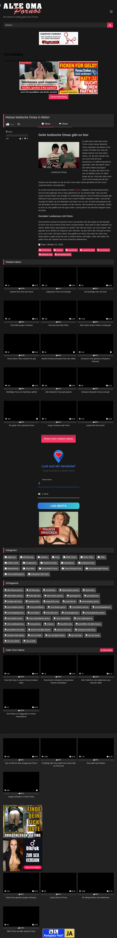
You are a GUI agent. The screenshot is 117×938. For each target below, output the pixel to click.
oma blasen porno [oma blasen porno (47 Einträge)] (57, 607)
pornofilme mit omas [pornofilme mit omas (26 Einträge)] (15, 630)
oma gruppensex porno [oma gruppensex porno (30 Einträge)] (94, 613)
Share (63, 124)
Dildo (103, 557)
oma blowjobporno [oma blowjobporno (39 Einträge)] (102, 607)
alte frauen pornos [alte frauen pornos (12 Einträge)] (14, 590)
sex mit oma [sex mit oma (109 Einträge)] (76, 635)
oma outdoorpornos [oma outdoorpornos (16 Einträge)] (15, 624)
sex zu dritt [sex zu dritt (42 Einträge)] (30, 641)
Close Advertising (58, 96)
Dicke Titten (88, 557)
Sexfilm (78, 190)
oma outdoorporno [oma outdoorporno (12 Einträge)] (84, 618)
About (46, 124)
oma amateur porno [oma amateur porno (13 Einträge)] (90, 601)
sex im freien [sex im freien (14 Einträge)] (36, 635)
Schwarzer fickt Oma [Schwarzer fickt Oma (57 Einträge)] (86, 630)
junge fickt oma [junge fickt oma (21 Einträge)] (52, 601)
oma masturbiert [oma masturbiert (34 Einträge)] (63, 618)
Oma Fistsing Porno (73, 568)
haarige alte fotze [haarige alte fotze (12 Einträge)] (14, 601)
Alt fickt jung (45, 250)
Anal (57, 557)
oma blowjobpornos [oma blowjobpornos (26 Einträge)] (15, 613)
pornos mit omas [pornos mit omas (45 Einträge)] (64, 630)
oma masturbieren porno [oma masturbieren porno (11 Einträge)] (39, 618)
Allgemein (12, 557)
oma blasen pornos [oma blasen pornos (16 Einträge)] (80, 607)
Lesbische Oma (87, 250)
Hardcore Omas (50, 563)
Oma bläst (30, 568)
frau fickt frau (103, 250)
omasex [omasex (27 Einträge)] (50, 624)
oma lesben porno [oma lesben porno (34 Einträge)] (14, 618)
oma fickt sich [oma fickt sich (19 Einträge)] (52, 613)
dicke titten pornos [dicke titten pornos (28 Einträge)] (14, 596)
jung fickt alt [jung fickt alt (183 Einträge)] (70, 601)
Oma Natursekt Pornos (98, 568)
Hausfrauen (71, 250)
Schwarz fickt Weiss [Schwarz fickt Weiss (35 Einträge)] (15, 635)
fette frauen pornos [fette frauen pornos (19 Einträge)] (55, 596)
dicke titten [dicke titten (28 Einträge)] (90, 590)
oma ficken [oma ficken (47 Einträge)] (34, 613)
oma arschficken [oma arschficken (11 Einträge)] (37, 607)
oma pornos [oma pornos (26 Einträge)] (35, 624)
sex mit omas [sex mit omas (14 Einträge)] (93, 635)
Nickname (47, 479)
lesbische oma (45, 254)
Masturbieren (13, 568)
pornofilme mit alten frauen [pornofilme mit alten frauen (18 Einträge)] (89, 624)
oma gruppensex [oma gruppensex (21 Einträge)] (71, 613)
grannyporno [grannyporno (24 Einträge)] (75, 596)
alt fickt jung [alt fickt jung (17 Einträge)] (34, 590)
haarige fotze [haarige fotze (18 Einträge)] (33, 601)
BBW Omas (71, 557)
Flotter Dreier (13, 563)
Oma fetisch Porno (49, 568)
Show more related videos (58, 438)
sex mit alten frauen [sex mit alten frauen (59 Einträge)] (56, 635)
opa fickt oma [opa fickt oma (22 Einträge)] (66, 624)
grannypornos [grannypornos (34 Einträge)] (92, 596)
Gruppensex (31, 563)
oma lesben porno (63, 254)
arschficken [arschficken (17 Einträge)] (50, 590)
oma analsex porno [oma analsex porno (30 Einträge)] (15, 607)
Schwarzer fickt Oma (39, 574)
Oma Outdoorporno (16, 574)
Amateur (58, 250)
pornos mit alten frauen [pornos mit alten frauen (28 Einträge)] (40, 630)
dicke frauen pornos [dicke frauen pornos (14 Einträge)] (70, 590)
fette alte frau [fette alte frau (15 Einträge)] (34, 596)
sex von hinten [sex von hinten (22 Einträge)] (13, 641)
